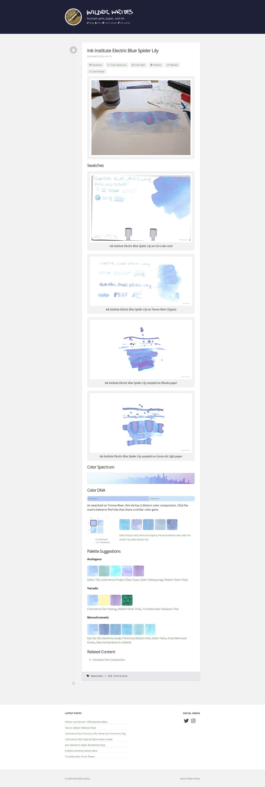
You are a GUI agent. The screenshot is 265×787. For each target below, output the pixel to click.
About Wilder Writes (190, 778)
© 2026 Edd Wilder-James (77, 778)
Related (172, 64)
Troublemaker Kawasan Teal (161, 609)
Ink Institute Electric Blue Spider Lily (122, 50)
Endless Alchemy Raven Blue (81, 750)
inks (98, 22)
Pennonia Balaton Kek (169, 535)
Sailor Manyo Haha (128, 535)
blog (90, 22)
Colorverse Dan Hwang (101, 609)
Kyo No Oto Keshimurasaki (104, 638)
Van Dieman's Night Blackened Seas (85, 745)
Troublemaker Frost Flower (80, 756)
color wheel (109, 22)
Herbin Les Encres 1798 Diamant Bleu (86, 721)
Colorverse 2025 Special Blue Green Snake (89, 739)
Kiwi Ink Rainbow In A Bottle (114, 642)
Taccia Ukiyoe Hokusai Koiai (80, 727)
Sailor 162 (93, 580)
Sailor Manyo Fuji (139, 539)
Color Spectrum (116, 64)
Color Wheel (96, 71)
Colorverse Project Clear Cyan (120, 580)
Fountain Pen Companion (109, 660)
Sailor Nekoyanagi (151, 580)
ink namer (123, 22)
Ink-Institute (117, 676)
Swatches (95, 64)
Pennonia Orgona (148, 535)
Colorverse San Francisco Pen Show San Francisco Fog (95, 733)
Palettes (155, 64)
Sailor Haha (159, 638)
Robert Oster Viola (176, 580)
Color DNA (138, 64)
